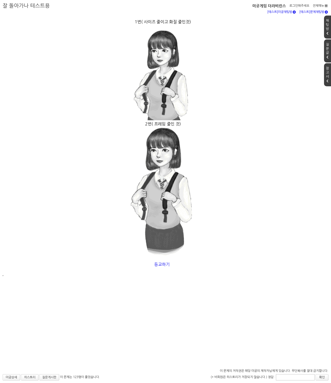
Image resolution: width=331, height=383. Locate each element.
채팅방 (327, 27)
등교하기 (162, 264)
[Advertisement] (165, 328)
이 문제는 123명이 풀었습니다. (80, 377)
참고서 (327, 75)
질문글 (327, 51)
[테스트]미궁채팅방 (281, 11)
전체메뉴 (320, 5)
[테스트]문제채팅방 (313, 11)
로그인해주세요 (299, 5)
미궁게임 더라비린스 (269, 6)
